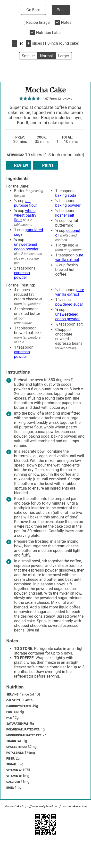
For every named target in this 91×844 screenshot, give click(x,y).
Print (61, 10)
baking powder (68, 205)
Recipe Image (38, 22)
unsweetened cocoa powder (26, 246)
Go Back (33, 10)
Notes (66, 22)
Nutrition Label (49, 32)
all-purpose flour (25, 203)
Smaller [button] (28, 56)
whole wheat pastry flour (25, 215)
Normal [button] (46, 56)
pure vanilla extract (69, 257)
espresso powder (22, 275)
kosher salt (64, 215)
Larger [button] (63, 56)
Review (18, 165)
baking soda (65, 195)
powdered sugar (69, 304)
